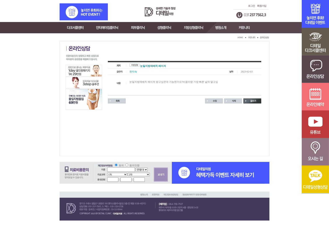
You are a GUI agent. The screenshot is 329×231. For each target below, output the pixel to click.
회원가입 (261, 5)
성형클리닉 (164, 27)
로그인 (251, 5)
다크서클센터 (75, 27)
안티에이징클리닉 (107, 27)
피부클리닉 (137, 27)
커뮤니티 (244, 27)
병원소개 (220, 27)
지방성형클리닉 (193, 27)
